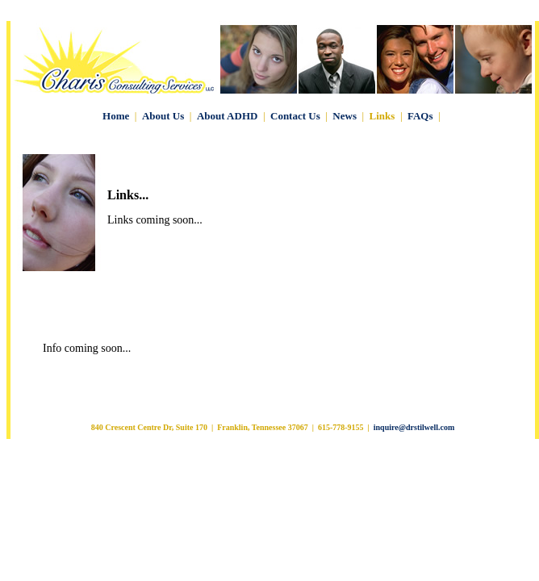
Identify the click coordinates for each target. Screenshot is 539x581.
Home (115, 116)
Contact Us (295, 116)
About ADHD (227, 116)
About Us (163, 116)
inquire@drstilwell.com (414, 427)
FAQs (420, 116)
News (344, 116)
